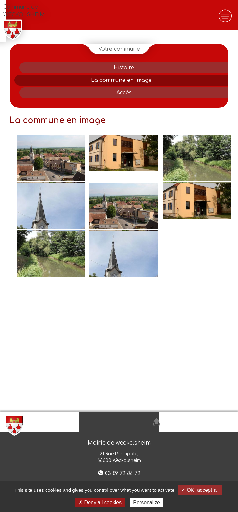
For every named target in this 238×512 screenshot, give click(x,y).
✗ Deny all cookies (100, 502)
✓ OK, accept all (200, 490)
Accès (124, 93)
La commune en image (121, 80)
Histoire (124, 68)
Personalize (146, 502)
